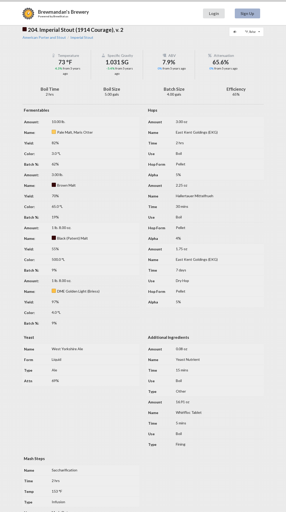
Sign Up (247, 13)
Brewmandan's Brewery (63, 12)
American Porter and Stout (44, 37)
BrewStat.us (60, 16)
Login (214, 13)
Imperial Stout (81, 37)
